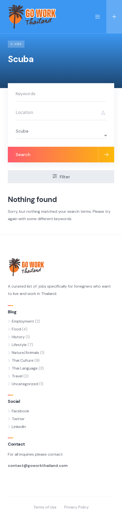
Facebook (20, 411)
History (18, 336)
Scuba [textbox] (22, 131)
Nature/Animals (25, 352)
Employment (23, 321)
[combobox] (61, 131)
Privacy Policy (76, 507)
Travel (17, 376)
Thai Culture (22, 360)
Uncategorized (25, 383)
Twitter (18, 418)
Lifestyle (19, 344)
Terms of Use (44, 507)
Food (16, 329)
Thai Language (25, 368)
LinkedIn (19, 426)
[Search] (61, 112)
